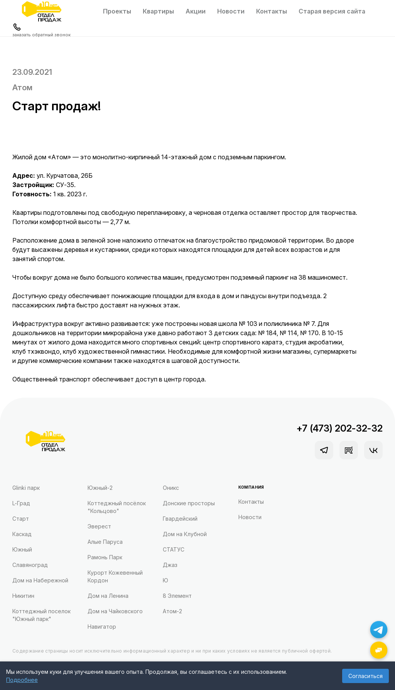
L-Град (21, 503)
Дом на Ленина (108, 595)
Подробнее (22, 680)
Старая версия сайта (332, 11)
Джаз (170, 565)
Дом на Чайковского (115, 611)
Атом (22, 87)
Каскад (22, 534)
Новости (231, 11)
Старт (20, 518)
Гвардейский (180, 518)
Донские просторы (189, 503)
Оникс (171, 487)
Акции (196, 11)
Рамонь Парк (105, 557)
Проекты (117, 11)
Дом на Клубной (185, 534)
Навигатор (102, 626)
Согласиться (365, 676)
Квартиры (158, 11)
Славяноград (30, 565)
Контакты (271, 11)
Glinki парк (26, 487)
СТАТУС (173, 549)
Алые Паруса (105, 541)
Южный (22, 549)
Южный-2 (100, 487)
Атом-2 (172, 611)
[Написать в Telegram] (379, 629)
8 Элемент (177, 595)
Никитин (23, 595)
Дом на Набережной (40, 580)
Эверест (99, 526)
